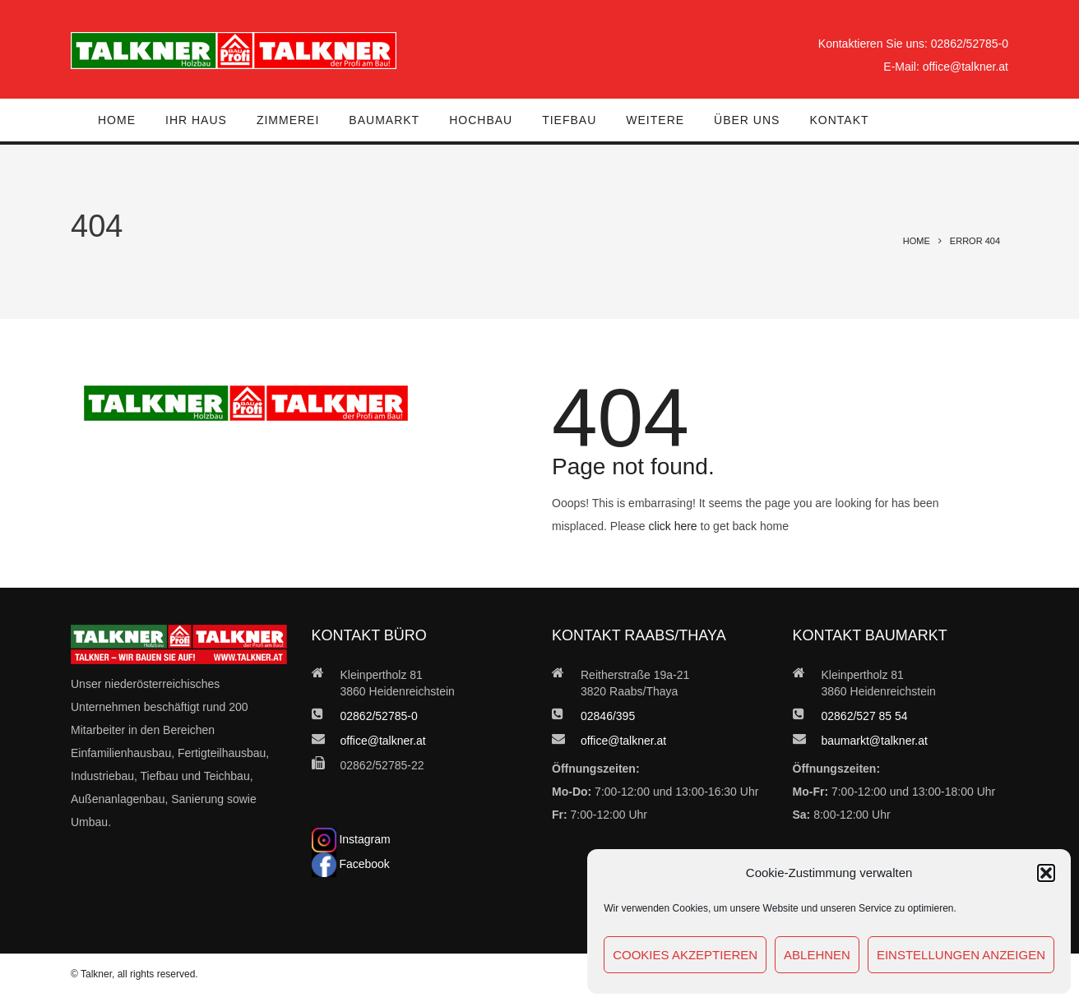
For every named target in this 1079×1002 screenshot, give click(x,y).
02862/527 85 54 (865, 716)
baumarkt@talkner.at (875, 740)
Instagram (351, 839)
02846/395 (608, 716)
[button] (1046, 873)
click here (673, 526)
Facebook (351, 863)
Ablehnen (817, 955)
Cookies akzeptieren (685, 955)
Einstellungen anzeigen (961, 955)
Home (916, 241)
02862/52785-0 (969, 43)
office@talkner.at (965, 66)
